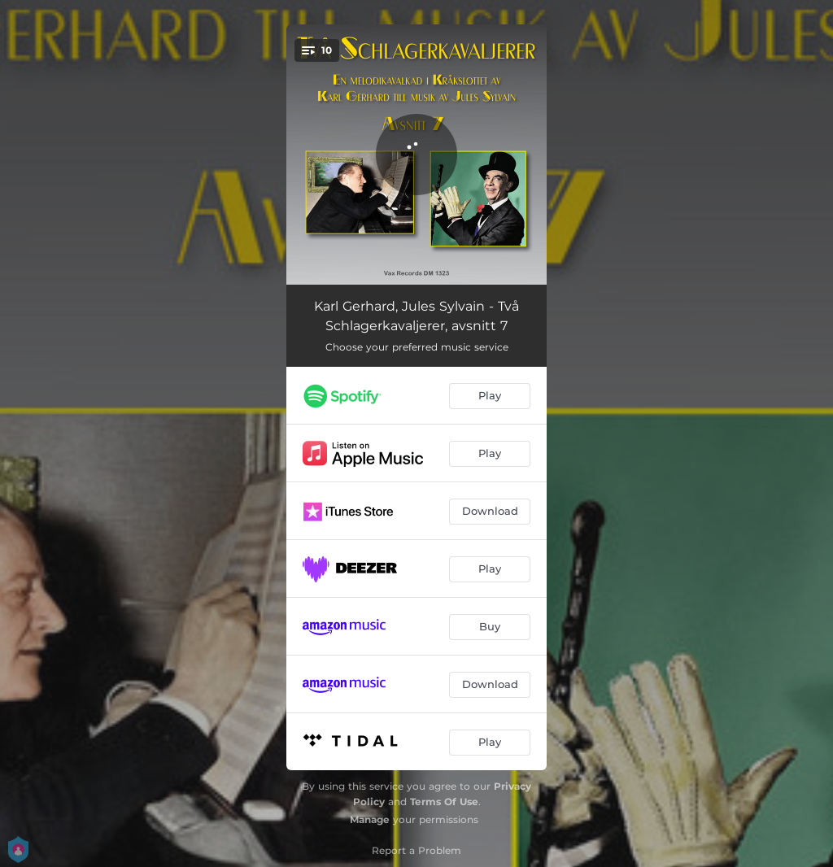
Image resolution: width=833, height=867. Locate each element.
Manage (370, 819)
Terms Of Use (444, 801)
